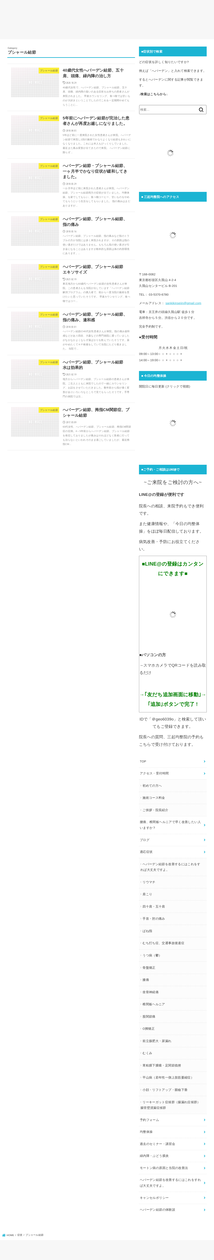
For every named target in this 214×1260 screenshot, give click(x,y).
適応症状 (146, 852)
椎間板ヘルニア (154, 1004)
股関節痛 (149, 1016)
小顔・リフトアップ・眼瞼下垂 (165, 1090)
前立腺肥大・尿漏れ (157, 1041)
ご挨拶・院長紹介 (155, 810)
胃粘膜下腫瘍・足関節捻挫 (162, 1065)
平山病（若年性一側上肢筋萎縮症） (168, 1077)
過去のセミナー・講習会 (157, 1144)
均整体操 (146, 1131)
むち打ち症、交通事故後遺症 (163, 943)
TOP (143, 761)
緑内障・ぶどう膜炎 (154, 1155)
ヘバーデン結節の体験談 (157, 1209)
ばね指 (147, 931)
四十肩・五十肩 (154, 906)
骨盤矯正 (149, 967)
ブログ (144, 840)
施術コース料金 (154, 797)
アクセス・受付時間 (154, 773)
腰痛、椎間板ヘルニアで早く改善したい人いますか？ (170, 824)
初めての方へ (152, 785)
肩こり (147, 894)
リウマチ (149, 882)
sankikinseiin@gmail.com (183, 303)
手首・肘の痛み (154, 918)
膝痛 (146, 979)
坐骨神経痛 (151, 992)
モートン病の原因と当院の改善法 (164, 1168)
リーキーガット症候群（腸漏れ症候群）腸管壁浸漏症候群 (170, 1105)
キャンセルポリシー (154, 1197)
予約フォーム (149, 1120)
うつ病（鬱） (152, 955)
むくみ (147, 1053)
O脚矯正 (149, 1028)
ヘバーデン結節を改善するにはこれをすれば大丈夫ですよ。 (170, 867)
